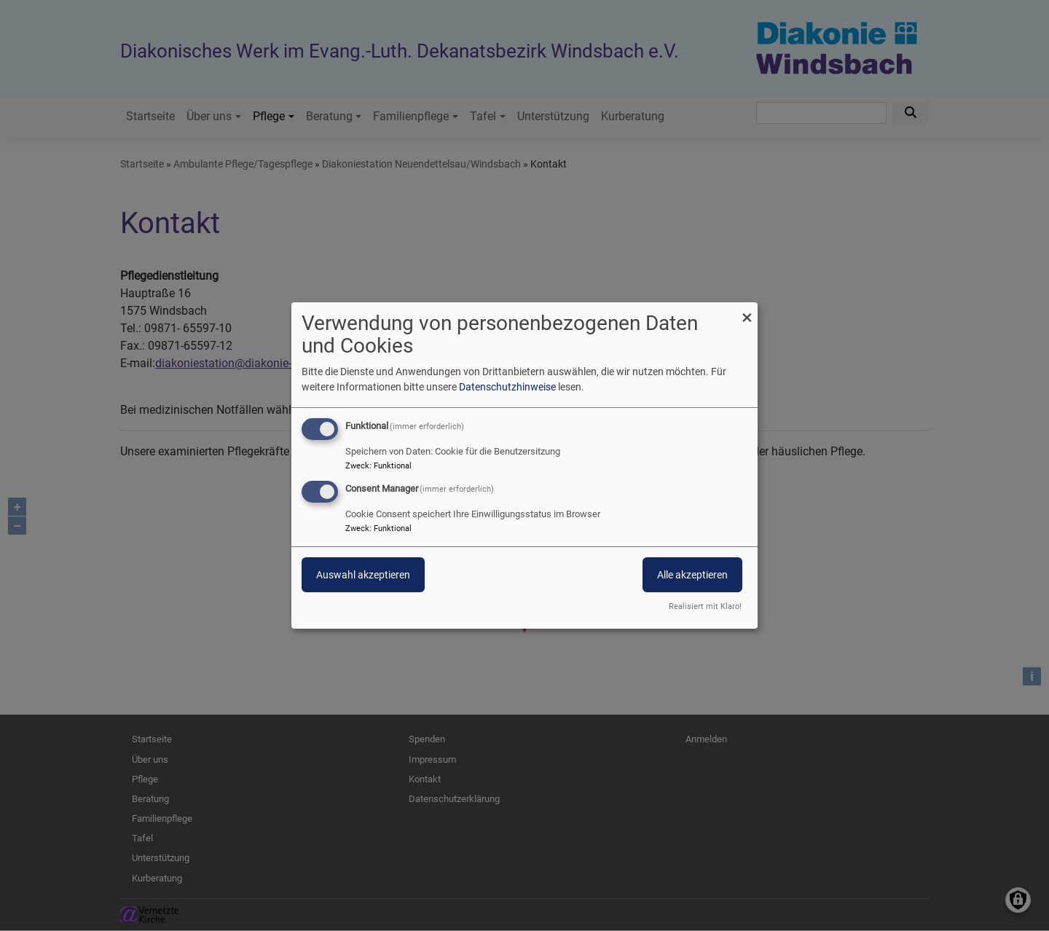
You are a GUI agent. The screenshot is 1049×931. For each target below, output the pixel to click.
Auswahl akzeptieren (363, 575)
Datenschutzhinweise (507, 387)
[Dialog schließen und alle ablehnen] (747, 311)
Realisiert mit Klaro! (705, 606)
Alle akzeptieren (692, 575)
